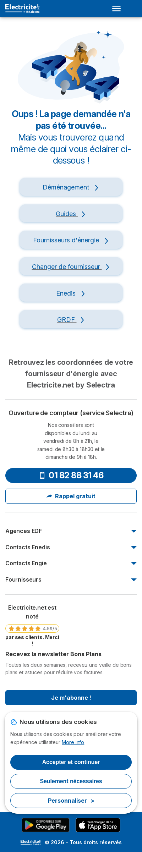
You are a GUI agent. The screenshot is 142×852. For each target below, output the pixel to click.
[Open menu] (118, 8)
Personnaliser (71, 800)
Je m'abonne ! (71, 697)
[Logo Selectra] (22, 8)
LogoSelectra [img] (30, 842)
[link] (32, 625)
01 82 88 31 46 (71, 475)
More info (73, 742)
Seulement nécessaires (71, 781)
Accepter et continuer (71, 762)
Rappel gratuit (71, 496)
